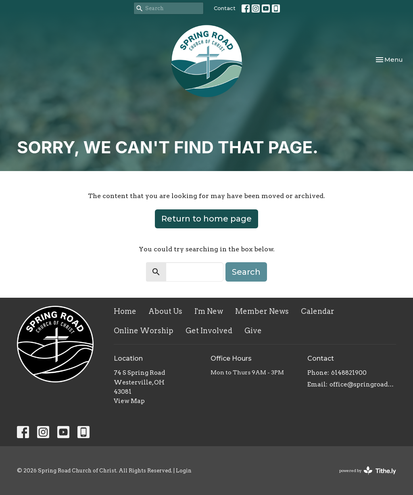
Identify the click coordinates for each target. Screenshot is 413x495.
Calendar (317, 311)
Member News (262, 311)
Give (253, 330)
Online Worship (143, 330)
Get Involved (209, 330)
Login (184, 471)
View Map (129, 401)
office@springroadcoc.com (363, 384)
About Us (165, 311)
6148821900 (349, 372)
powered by (367, 470)
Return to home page (206, 218)
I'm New (208, 311)
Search (246, 272)
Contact (225, 8)
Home (125, 311)
